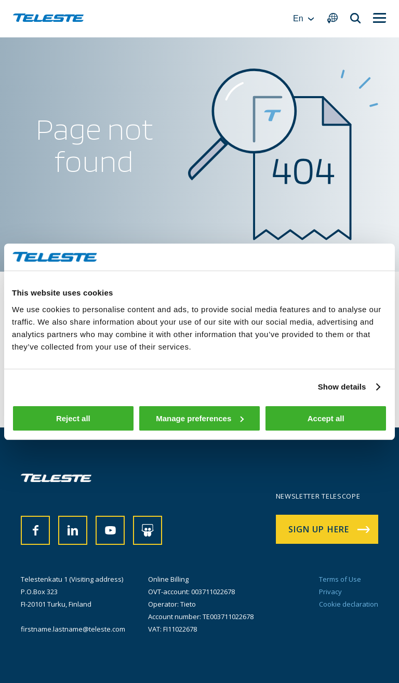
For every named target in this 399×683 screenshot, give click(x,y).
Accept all (326, 418)
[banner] (48, 18)
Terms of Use (340, 579)
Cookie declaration (348, 604)
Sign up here (318, 529)
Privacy (330, 591)
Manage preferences (200, 418)
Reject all (73, 418)
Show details (342, 386)
